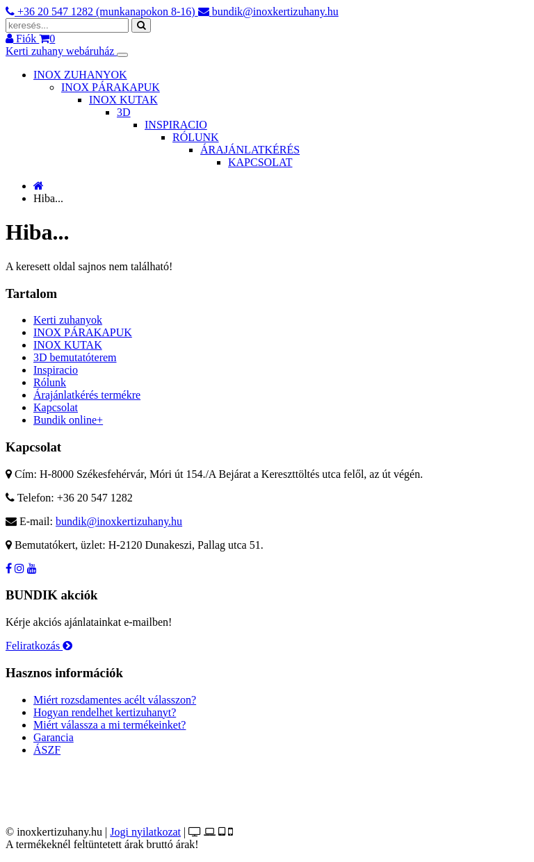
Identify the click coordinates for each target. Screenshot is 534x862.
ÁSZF (46, 750)
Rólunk (49, 382)
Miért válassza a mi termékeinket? (109, 725)
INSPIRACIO (176, 125)
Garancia (53, 737)
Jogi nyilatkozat (145, 832)
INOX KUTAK (123, 100)
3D (124, 112)
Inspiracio (55, 370)
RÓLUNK (195, 137)
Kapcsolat (55, 407)
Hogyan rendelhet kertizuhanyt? (104, 712)
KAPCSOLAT (260, 162)
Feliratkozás (39, 646)
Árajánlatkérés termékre (86, 395)
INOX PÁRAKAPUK (110, 87)
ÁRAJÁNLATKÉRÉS (250, 150)
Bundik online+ (68, 420)
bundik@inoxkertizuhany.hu (119, 521)
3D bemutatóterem (75, 357)
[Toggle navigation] (122, 55)
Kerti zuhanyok (67, 320)
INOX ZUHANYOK (80, 75)
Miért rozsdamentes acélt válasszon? (114, 700)
